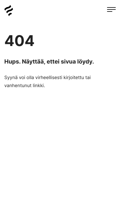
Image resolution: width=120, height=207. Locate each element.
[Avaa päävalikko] (111, 10)
